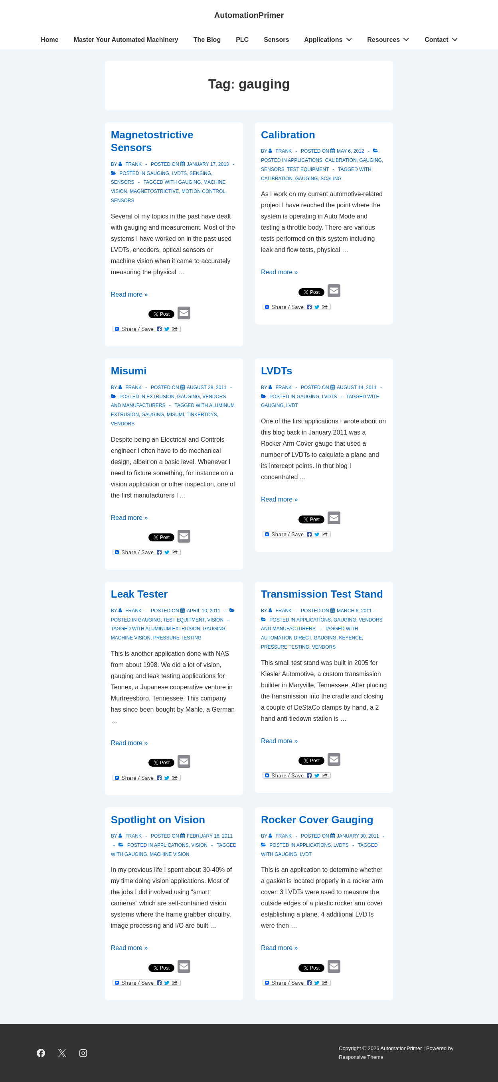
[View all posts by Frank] (131, 164)
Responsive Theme (361, 1057)
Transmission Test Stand (322, 594)
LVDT (292, 405)
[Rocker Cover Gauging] (358, 836)
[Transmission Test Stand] (354, 611)
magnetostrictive (154, 191)
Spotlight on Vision (158, 820)
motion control (203, 191)
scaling (331, 178)
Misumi (129, 371)
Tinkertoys (202, 414)
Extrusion (160, 396)
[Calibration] (350, 151)
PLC (242, 39)
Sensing (200, 173)
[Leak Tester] (203, 611)
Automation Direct (286, 638)
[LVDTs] (357, 387)
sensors (122, 200)
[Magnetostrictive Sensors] (208, 164)
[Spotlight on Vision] (210, 836)
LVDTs (179, 173)
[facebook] (41, 1053)
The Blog (207, 39)
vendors (122, 424)
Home (49, 39)
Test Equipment (308, 169)
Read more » (129, 294)
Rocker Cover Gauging (317, 820)
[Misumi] (207, 387)
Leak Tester (139, 594)
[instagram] (83, 1053)
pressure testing (177, 638)
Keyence (350, 638)
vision (215, 620)
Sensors (276, 39)
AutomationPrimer (249, 15)
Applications (330, 38)
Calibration (288, 135)
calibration (276, 178)
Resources (390, 38)
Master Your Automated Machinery (126, 39)
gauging (157, 173)
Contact (443, 38)
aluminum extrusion (172, 628)
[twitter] (62, 1053)
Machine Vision (130, 638)
